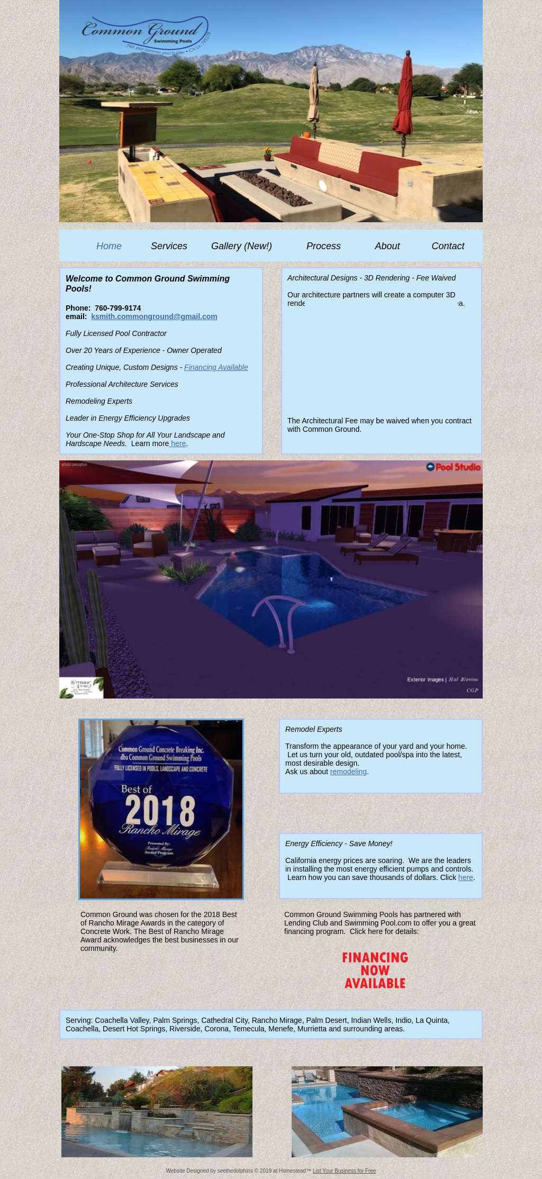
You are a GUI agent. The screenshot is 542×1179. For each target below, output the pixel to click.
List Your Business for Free (344, 1171)
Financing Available (216, 367)
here (177, 443)
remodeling (348, 771)
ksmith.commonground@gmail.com (154, 316)
